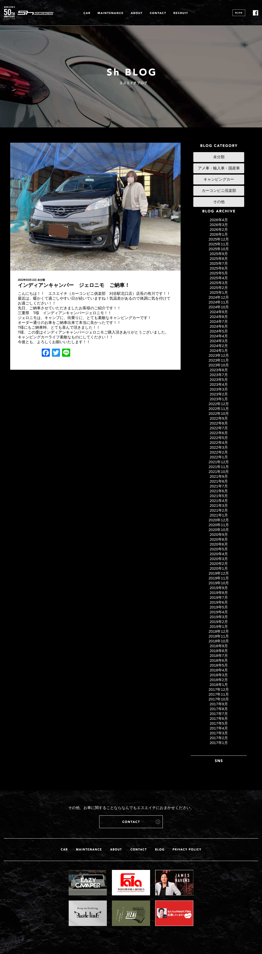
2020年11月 (219, 525)
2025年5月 (219, 273)
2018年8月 (219, 650)
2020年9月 (219, 534)
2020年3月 (219, 558)
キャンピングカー (218, 179)
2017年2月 (219, 738)
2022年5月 (219, 437)
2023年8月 (219, 370)
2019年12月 (219, 573)
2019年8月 (219, 592)
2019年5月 (219, 607)
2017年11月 (219, 694)
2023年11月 (219, 360)
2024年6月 (219, 326)
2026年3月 (219, 224)
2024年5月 (219, 331)
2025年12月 (219, 239)
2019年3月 (219, 617)
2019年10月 (219, 583)
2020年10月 (219, 529)
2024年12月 (219, 297)
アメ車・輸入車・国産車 (219, 168)
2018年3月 (219, 675)
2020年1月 (219, 568)
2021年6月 (219, 491)
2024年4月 (219, 336)
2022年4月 (219, 442)
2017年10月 (219, 699)
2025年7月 (219, 263)
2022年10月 (219, 413)
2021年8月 (219, 481)
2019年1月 (219, 626)
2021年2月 (219, 510)
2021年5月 (219, 496)
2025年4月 (219, 278)
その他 (219, 202)
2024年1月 (219, 350)
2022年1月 (219, 457)
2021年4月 (219, 500)
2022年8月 (219, 423)
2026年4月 (219, 220)
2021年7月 (219, 486)
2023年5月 (219, 379)
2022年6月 (219, 433)
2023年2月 (219, 394)
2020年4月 (219, 554)
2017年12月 (219, 689)
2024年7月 (219, 321)
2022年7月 (219, 428)
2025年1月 (219, 292)
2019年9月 (219, 588)
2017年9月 (219, 704)
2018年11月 (219, 636)
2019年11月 (219, 578)
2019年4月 (219, 612)
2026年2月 (219, 229)
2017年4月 (219, 728)
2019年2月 (219, 621)
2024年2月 (219, 345)
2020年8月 (219, 539)
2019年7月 (219, 597)
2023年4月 (219, 384)
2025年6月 (219, 268)
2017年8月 (219, 709)
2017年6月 (219, 718)
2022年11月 (219, 408)
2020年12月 (219, 520)
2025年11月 (219, 244)
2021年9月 (219, 476)
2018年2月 (219, 680)
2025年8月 (219, 258)
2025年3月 (219, 283)
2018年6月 (219, 660)
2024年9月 (219, 312)
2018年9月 (219, 646)
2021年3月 (219, 505)
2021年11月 (219, 467)
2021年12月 (219, 462)
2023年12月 (219, 355)
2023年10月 (219, 365)
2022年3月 (219, 447)
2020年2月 (219, 563)
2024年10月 (219, 307)
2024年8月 (219, 316)
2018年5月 (219, 665)
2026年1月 (219, 234)
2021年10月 (219, 471)
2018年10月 (219, 641)
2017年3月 (219, 733)
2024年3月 (219, 341)
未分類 (41, 280)
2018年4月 (219, 670)
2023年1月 (219, 399)
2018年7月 (219, 655)
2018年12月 (219, 631)
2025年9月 (219, 253)
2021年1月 (219, 515)
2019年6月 (219, 602)
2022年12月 (219, 404)
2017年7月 (219, 713)
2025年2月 (219, 287)
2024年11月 (219, 302)
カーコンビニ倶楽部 (219, 190)
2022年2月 (219, 452)
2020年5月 (219, 549)
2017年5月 (219, 723)
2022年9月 (219, 418)
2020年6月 (219, 544)
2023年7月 (219, 375)
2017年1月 (219, 742)
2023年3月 (219, 389)
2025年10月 (219, 249)
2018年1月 (219, 684)
